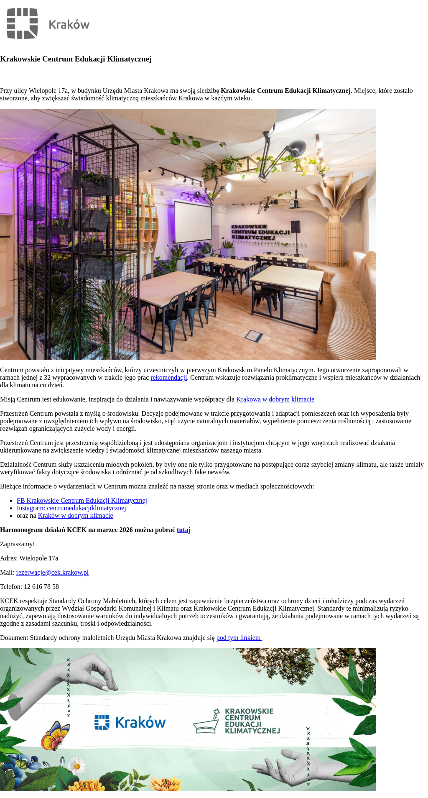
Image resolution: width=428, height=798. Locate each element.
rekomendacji (168, 377)
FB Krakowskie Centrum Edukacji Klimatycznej (82, 500)
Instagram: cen (36, 508)
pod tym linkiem (239, 637)
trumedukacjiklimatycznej (91, 508)
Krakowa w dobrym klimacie (275, 399)
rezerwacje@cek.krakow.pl (52, 572)
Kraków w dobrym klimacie (75, 515)
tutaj (184, 529)
